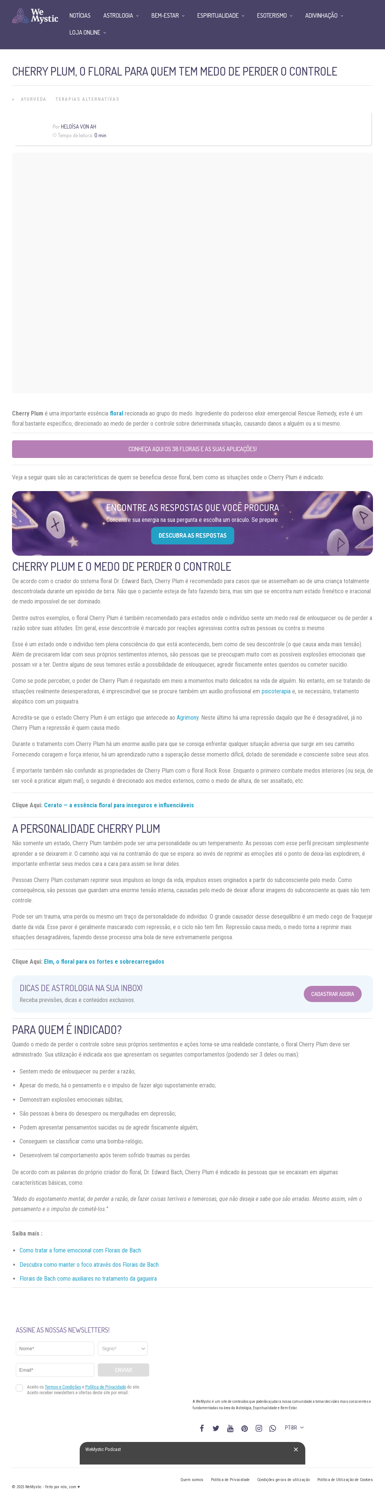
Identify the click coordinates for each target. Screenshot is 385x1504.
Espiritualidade (218, 15)
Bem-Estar (165, 15)
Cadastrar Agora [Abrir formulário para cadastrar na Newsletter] (332, 994)
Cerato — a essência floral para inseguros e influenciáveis (119, 805)
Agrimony (188, 717)
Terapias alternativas (88, 99)
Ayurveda (34, 99)
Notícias (80, 15)
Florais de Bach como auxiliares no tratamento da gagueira (88, 1278)
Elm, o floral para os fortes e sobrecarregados (104, 961)
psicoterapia (276, 691)
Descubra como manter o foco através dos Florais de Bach (89, 1264)
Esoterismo (272, 15)
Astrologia (118, 15)
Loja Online (85, 32)
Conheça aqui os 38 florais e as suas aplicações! (193, 449)
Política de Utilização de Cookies (345, 1479)
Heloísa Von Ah (78, 126)
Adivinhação (321, 15)
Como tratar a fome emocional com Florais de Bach (80, 1250)
